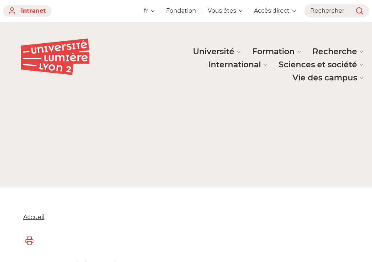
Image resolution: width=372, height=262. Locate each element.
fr (149, 10)
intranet (27, 11)
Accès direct (275, 10)
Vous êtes (225, 10)
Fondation (181, 10)
